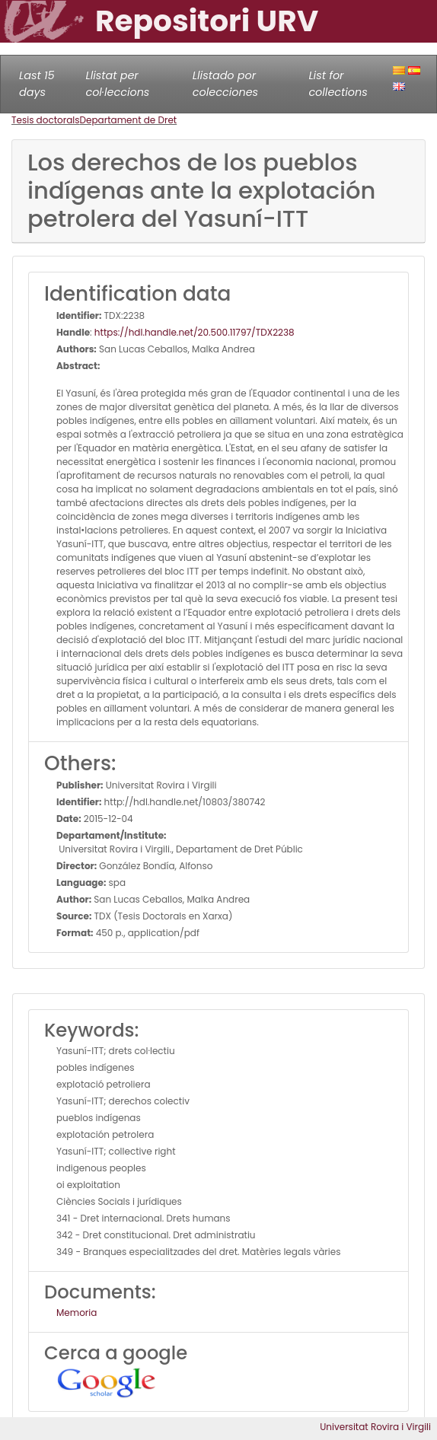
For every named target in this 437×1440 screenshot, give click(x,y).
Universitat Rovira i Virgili (375, 1426)
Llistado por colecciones (225, 84)
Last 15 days (37, 84)
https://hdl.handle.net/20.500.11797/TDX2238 (194, 332)
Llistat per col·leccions (117, 84)
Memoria (76, 1312)
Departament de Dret (128, 119)
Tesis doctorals (45, 119)
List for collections (337, 84)
